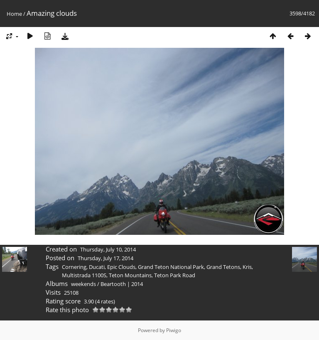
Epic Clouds (121, 267)
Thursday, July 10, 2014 (108, 249)
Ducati (97, 267)
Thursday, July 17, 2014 (105, 258)
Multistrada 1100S (84, 275)
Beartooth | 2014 (122, 284)
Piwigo (173, 330)
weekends (83, 284)
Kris (247, 267)
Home (14, 13)
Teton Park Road (174, 275)
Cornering (74, 267)
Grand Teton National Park (171, 267)
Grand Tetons (223, 267)
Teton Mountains (130, 275)
